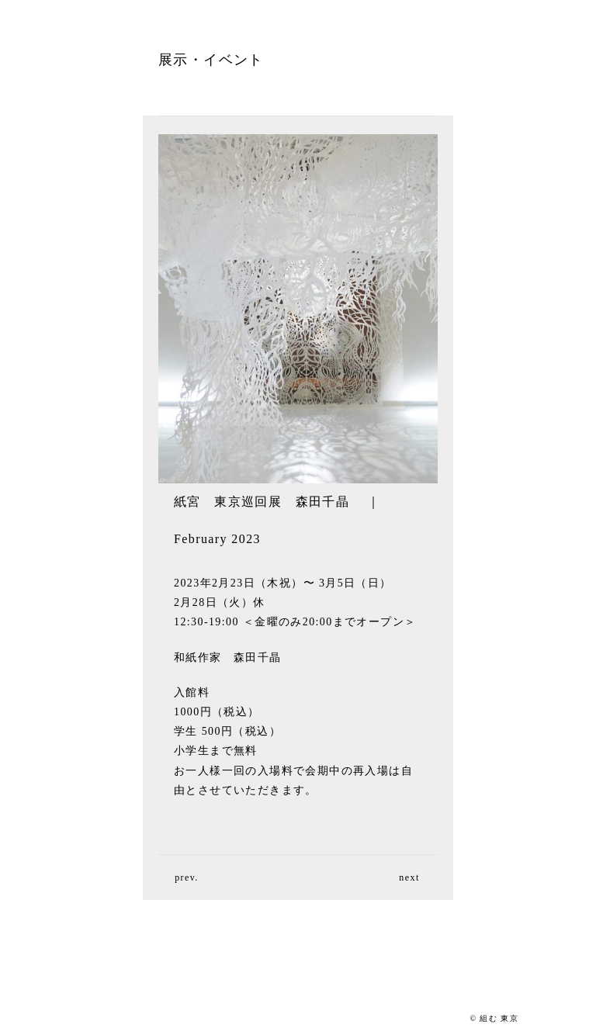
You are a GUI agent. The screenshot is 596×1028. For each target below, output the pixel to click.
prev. (187, 877)
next (409, 877)
